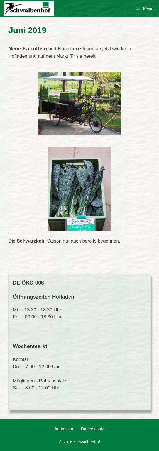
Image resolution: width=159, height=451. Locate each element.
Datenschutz (92, 428)
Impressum (65, 428)
